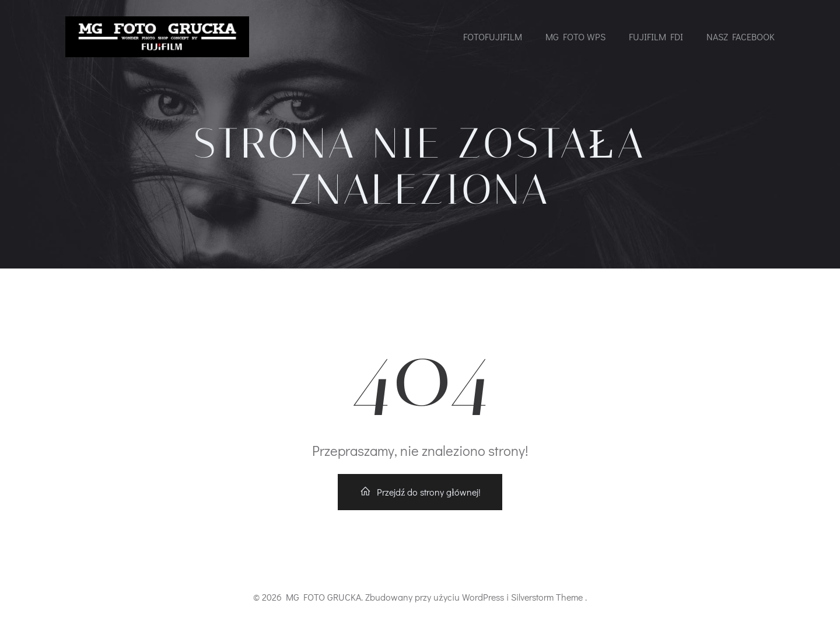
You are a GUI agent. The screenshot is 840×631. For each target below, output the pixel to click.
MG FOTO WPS (575, 36)
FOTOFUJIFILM (492, 36)
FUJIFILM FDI (656, 36)
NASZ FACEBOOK (740, 36)
